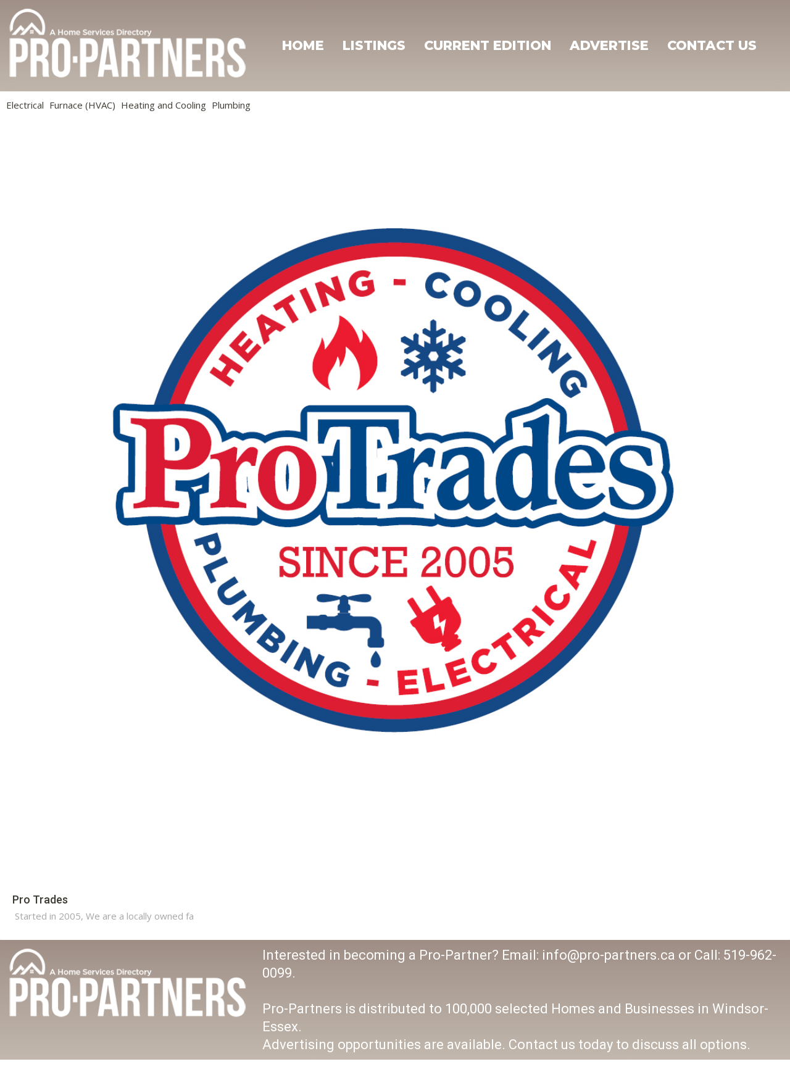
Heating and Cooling (163, 105)
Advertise (609, 45)
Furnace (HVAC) (82, 105)
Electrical (25, 105)
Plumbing (231, 105)
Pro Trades (40, 899)
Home (303, 45)
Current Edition (487, 45)
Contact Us (712, 45)
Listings (374, 45)
